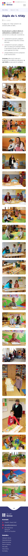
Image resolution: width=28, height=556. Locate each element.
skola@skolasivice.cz (20, 2)
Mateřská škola (6, 540)
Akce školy (5, 10)
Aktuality (5, 546)
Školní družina (6, 542)
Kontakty (5, 551)
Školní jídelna (6, 544)
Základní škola (6, 538)
